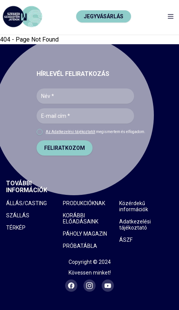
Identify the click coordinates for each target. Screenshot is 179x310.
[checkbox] (40, 132)
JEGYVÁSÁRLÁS (103, 16)
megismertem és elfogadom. (95, 132)
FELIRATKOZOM (64, 148)
